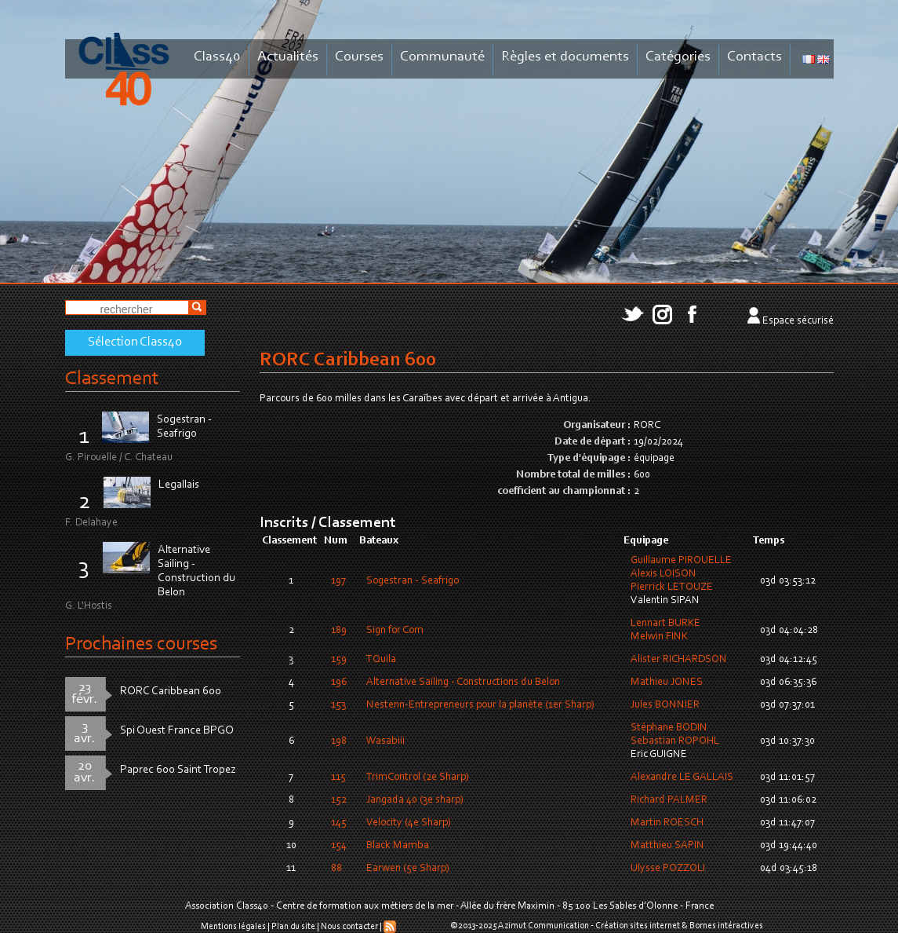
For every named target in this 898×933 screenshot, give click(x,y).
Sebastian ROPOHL (675, 741)
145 (339, 823)
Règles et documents (565, 56)
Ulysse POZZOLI (668, 868)
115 (338, 777)
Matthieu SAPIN (667, 845)
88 (336, 868)
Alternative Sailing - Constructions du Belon (463, 682)
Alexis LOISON (663, 574)
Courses (359, 56)
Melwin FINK (659, 636)
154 (339, 845)
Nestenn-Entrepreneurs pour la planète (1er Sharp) (480, 705)
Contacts (754, 56)
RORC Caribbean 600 (170, 691)
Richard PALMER (669, 800)
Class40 (217, 56)
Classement (112, 379)
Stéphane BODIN (669, 728)
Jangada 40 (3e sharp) (415, 800)
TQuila (381, 659)
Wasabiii (385, 741)
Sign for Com (395, 630)
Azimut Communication (543, 926)
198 (339, 741)
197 (338, 581)
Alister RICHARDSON (679, 659)
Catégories (678, 56)
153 (338, 705)
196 (339, 682)
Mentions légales (233, 926)
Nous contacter (349, 926)
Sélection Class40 (135, 342)
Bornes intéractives (726, 926)
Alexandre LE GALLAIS (682, 777)
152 (339, 800)
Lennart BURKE (665, 623)
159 (339, 659)
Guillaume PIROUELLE (681, 560)
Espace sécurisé (798, 321)
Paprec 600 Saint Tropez (178, 770)
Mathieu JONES (667, 682)
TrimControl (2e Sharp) (417, 777)
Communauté (442, 56)
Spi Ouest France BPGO (177, 731)
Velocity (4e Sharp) (408, 823)
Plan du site (293, 926)
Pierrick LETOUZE (672, 587)
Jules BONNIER (665, 705)
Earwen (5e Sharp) (407, 868)
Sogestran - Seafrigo (412, 581)
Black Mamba (397, 845)
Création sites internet (637, 926)
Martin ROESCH (667, 823)
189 (339, 630)
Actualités (287, 56)
